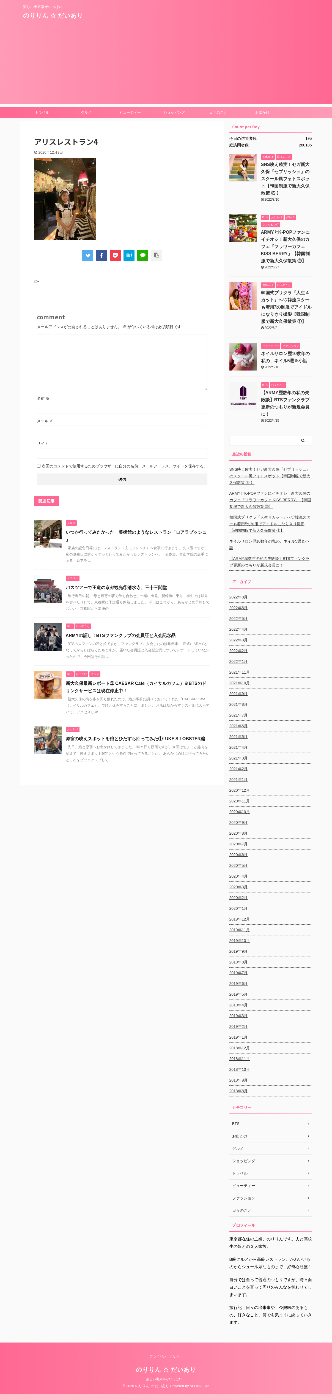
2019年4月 (238, 1005)
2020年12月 (239, 790)
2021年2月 (238, 769)
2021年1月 (238, 779)
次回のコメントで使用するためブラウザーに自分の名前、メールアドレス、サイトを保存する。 (124, 466)
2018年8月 (238, 1091)
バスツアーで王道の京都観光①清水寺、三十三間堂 (116, 587)
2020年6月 (238, 855)
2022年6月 (238, 608)
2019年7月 (238, 973)
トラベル (42, 112)
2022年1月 (238, 661)
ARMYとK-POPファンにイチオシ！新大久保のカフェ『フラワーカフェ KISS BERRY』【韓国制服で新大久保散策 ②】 (285, 246)
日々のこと (218, 112)
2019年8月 (238, 962)
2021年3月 (238, 758)
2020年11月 (239, 801)
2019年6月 (238, 983)
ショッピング (174, 112)
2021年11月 (239, 672)
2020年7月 (238, 844)
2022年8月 (238, 597)
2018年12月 (239, 1048)
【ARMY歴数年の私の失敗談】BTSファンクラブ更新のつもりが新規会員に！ (269, 561)
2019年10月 (239, 940)
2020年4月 (238, 876)
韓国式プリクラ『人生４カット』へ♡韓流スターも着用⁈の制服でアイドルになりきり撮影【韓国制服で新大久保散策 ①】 (286, 307)
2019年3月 (238, 1016)
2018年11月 (239, 1059)
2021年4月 (238, 747)
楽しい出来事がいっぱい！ (166, 1379)
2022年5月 (238, 618)
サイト (42, 443)
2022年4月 (238, 629)
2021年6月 (238, 726)
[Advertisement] (166, 65)
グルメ (86, 112)
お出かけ (262, 112)
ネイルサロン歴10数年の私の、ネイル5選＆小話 (269, 544)
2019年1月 (238, 1037)
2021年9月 (238, 693)
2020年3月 (238, 887)
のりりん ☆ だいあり (53, 15)
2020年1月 (238, 908)
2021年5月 (238, 736)
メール (45, 421)
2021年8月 (238, 704)
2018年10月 (239, 1069)
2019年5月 (238, 994)
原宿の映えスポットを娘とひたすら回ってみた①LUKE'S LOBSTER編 (135, 738)
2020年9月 (238, 822)
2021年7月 (238, 715)
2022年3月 (238, 640)
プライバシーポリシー (166, 1356)
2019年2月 (238, 1026)
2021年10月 (239, 683)
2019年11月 (239, 930)
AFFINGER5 (199, 1386)
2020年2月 (238, 897)
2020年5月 (238, 865)
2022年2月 (238, 651)
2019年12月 (239, 919)
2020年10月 (239, 812)
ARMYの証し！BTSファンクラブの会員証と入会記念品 (120, 635)
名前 (43, 398)
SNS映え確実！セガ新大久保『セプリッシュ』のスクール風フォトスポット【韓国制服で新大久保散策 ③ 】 (285, 178)
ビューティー (130, 112)
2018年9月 (238, 1080)
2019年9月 (238, 951)
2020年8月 (238, 833)
